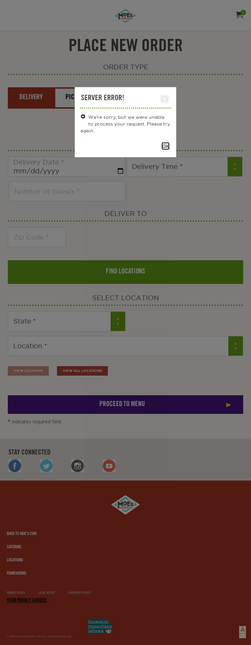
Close (164, 99)
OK (165, 146)
